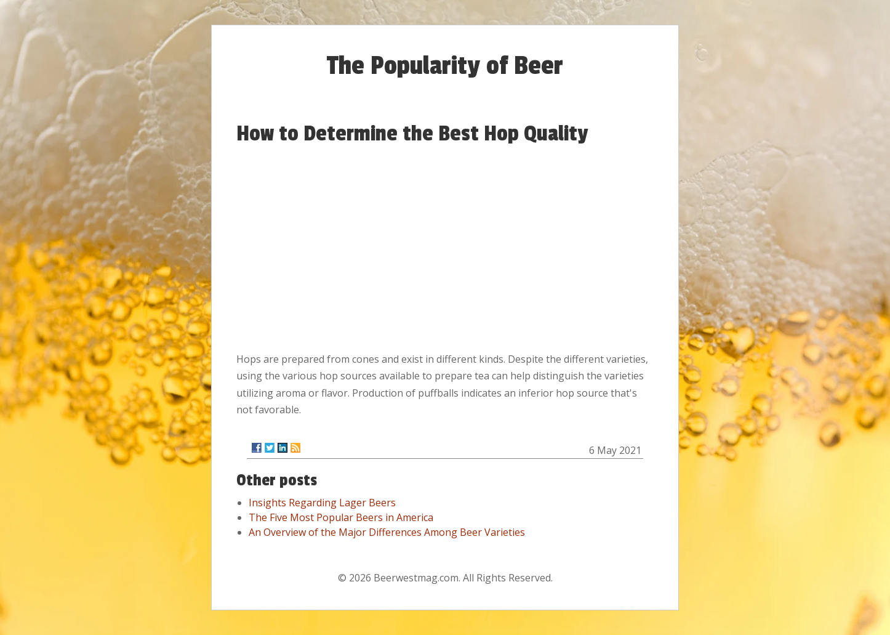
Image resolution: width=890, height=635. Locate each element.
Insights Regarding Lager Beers (322, 502)
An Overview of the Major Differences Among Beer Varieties (387, 532)
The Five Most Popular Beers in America (341, 517)
